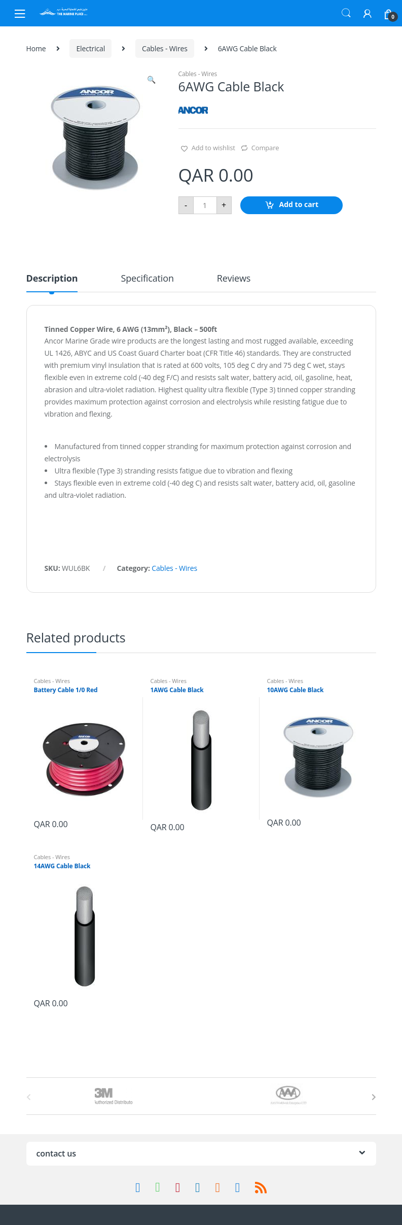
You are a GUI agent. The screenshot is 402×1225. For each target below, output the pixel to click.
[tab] (52, 283)
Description (52, 279)
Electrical (90, 48)
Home (36, 48)
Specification (147, 279)
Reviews (233, 279)
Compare (265, 147)
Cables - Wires (165, 48)
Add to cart (299, 204)
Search (346, 13)
